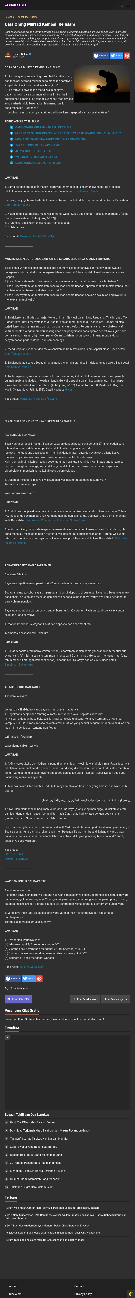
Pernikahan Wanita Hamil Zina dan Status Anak (55, 520)
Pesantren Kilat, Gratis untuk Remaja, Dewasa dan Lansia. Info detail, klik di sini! (54, 1019)
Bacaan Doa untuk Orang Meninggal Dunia (36, 1155)
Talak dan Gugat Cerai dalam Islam (31, 1187)
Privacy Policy (83, 1294)
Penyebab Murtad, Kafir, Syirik (38, 236)
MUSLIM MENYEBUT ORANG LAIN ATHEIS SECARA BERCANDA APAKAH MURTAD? (68, 133)
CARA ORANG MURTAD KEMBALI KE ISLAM (43, 127)
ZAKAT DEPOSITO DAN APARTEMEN (38, 145)
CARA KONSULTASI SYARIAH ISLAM (38, 163)
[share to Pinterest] (127, 55)
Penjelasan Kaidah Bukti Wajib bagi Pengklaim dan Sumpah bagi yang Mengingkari (53, 1232)
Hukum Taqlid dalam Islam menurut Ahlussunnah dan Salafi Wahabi (44, 1239)
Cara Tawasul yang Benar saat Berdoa (33, 1146)
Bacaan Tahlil (14, 854)
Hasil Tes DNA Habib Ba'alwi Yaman (32, 1122)
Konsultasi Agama (19, 988)
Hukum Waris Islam (32, 967)
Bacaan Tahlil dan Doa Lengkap (27, 1114)
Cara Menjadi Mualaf (86, 191)
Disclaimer (15, 1294)
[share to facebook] (101, 55)
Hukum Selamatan (17, 858)
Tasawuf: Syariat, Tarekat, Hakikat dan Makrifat (39, 1138)
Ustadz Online (22, 54)
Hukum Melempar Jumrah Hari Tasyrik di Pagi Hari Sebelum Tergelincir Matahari (52, 1207)
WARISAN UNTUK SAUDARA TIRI (36, 157)
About (13, 1286)
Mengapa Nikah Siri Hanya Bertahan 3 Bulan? (38, 1171)
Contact (79, 1286)
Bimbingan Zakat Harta (19, 664)
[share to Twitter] (116, 55)
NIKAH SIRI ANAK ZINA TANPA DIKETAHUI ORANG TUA (50, 139)
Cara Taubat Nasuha (17, 204)
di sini (69, 389)
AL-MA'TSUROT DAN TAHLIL (33, 151)
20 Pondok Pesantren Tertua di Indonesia (35, 1162)
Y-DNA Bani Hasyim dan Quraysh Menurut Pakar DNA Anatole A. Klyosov (47, 1225)
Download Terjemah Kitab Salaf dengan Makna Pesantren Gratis (50, 1130)
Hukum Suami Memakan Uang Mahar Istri (36, 1179)
